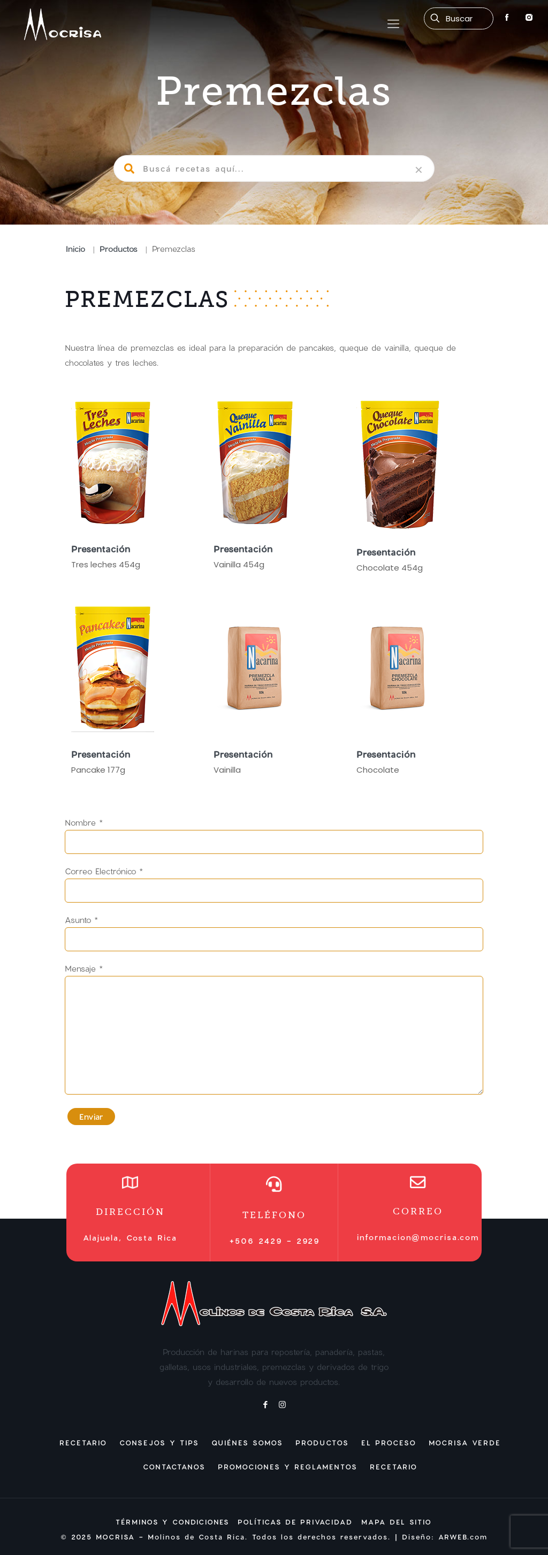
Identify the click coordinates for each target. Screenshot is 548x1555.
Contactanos (174, 1466)
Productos (119, 248)
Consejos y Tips (159, 1442)
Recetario (83, 1442)
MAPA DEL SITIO (396, 1522)
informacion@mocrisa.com (418, 1237)
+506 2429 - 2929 (274, 1240)
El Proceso (388, 1442)
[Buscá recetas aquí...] (458, 18)
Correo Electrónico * (274, 884)
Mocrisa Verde (465, 1442)
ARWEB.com (463, 1537)
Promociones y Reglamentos (287, 1466)
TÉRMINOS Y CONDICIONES (172, 1522)
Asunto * (274, 933)
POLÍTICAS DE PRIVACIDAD (295, 1522)
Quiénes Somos (247, 1442)
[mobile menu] (393, 24)
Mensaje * (274, 1029)
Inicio (75, 248)
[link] (418, 170)
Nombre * (274, 836)
